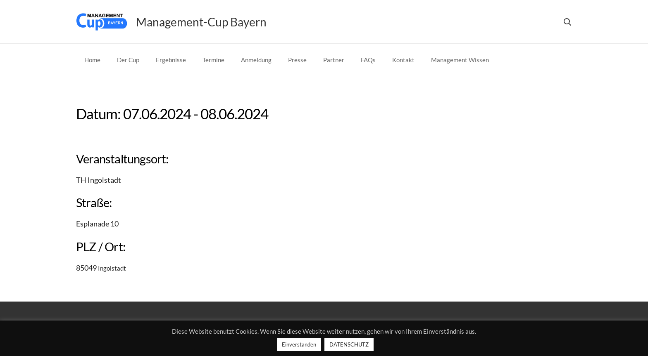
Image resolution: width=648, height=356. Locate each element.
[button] (567, 22)
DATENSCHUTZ (349, 344)
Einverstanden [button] (299, 344)
